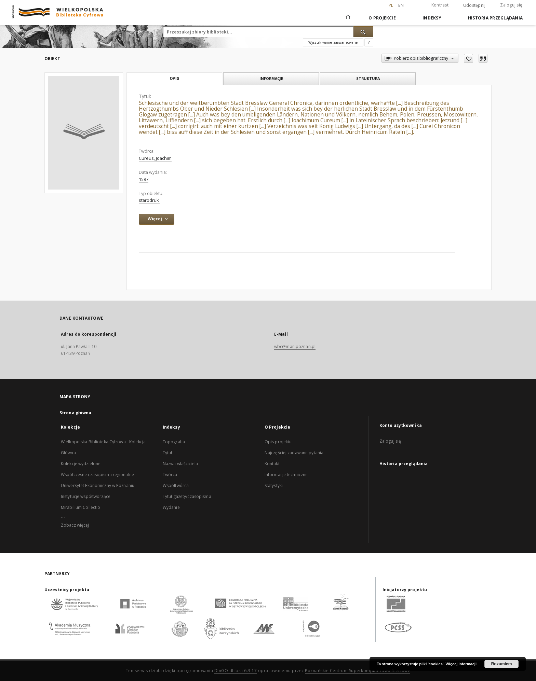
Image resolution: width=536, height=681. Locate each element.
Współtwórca (176, 485)
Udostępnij (474, 5)
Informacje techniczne (286, 474)
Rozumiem (501, 664)
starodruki (149, 200)
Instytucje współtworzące (85, 496)
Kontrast (439, 5)
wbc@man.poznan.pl (295, 346)
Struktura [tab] (368, 78)
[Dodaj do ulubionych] (468, 58)
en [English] (401, 5)
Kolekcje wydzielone (80, 464)
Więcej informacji (461, 664)
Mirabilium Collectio (80, 507)
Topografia (174, 442)
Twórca (170, 474)
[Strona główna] (347, 17)
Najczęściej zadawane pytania (294, 453)
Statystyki (274, 485)
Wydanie (171, 507)
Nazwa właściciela (180, 464)
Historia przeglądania (495, 18)
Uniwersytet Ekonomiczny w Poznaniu (97, 485)
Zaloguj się (511, 5)
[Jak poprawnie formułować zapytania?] (368, 42)
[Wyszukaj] (363, 31)
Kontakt (272, 464)
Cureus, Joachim (155, 158)
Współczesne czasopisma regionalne (97, 474)
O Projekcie (382, 18)
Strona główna (75, 413)
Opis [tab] (174, 78)
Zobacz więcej (75, 525)
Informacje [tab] (271, 78)
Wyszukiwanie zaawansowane (333, 42)
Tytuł (167, 453)
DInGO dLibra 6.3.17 (235, 670)
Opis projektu (278, 442)
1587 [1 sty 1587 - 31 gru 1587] (143, 179)
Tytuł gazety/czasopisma (187, 496)
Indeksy (432, 18)
